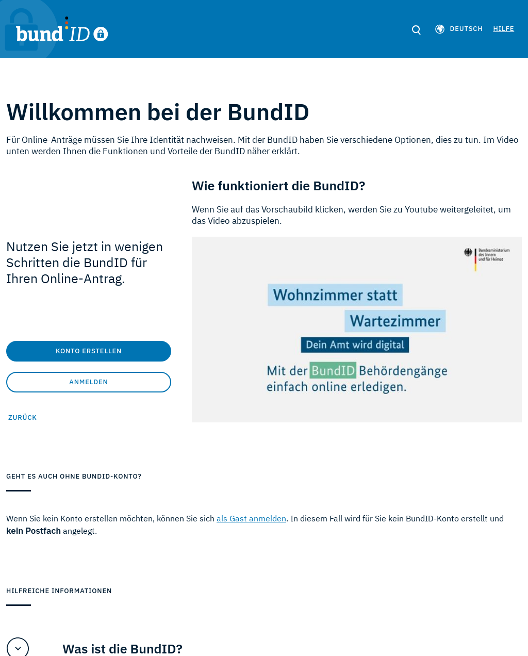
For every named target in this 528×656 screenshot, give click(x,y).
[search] (415, 30)
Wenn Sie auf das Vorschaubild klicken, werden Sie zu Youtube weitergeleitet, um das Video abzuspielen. (351, 215)
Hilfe (503, 28)
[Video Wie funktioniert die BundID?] (357, 329)
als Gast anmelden (251, 518)
